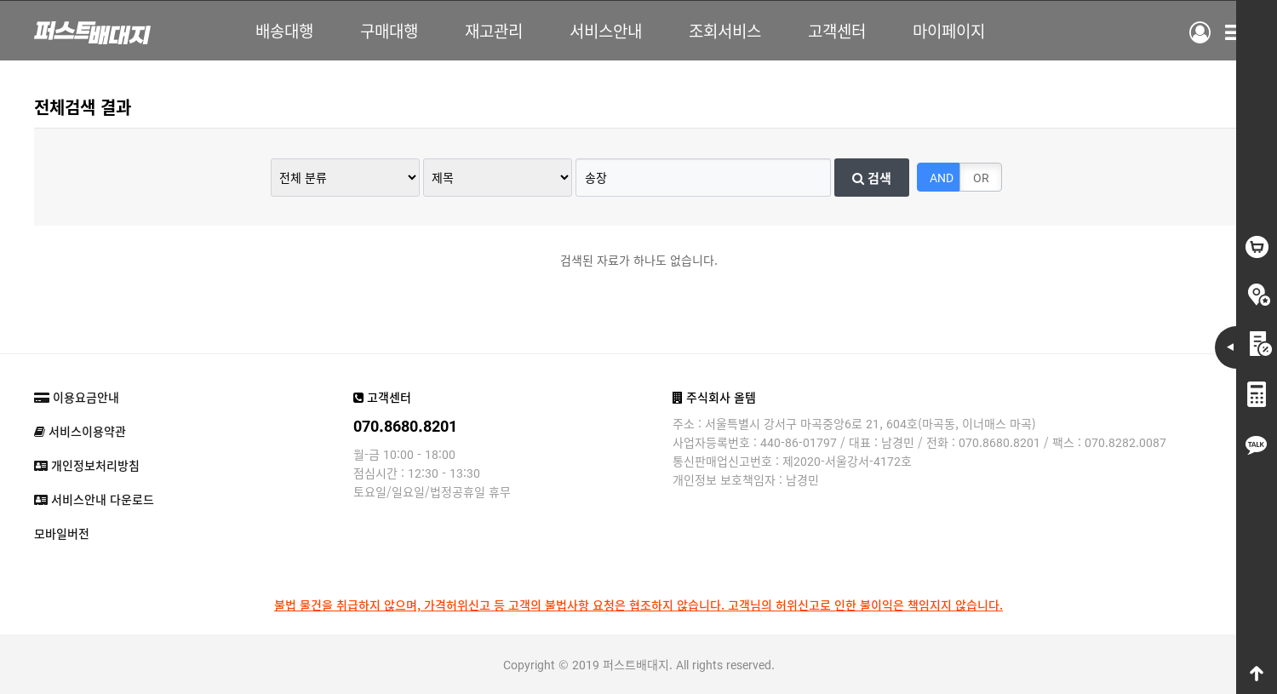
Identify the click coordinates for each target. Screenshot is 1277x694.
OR (981, 177)
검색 (871, 177)
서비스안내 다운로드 (94, 499)
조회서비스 (725, 30)
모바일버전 (61, 533)
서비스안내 (606, 30)
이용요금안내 (76, 396)
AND (941, 177)
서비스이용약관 (80, 430)
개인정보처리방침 (87, 464)
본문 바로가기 (0, 0)
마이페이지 (949, 30)
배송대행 (284, 30)
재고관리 (494, 30)
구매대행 (389, 30)
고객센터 (837, 30)
